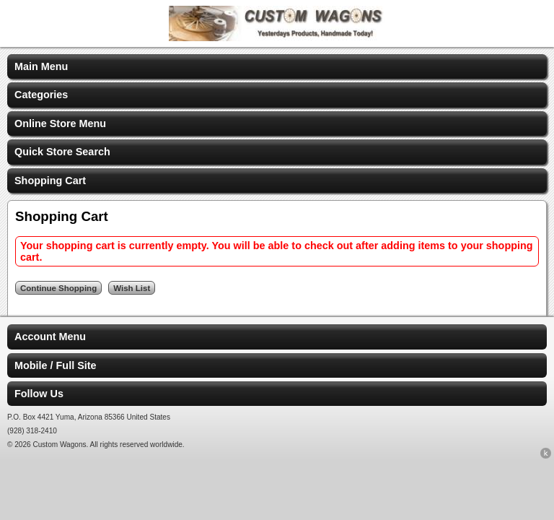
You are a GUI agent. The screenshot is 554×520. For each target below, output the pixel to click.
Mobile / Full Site (55, 365)
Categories (41, 94)
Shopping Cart (50, 180)
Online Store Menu (60, 123)
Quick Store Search (62, 151)
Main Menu (41, 66)
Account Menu (50, 336)
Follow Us (38, 393)
